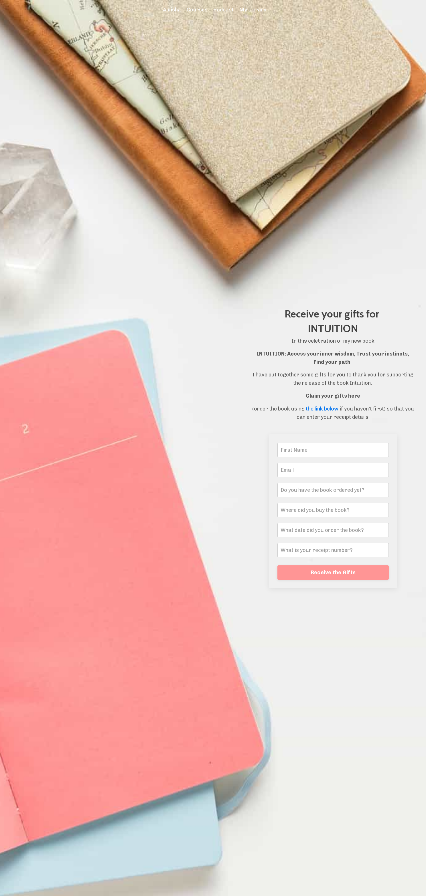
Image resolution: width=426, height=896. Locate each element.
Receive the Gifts (333, 572)
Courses (197, 10)
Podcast (223, 10)
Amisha (172, 10)
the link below (322, 409)
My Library (252, 10)
